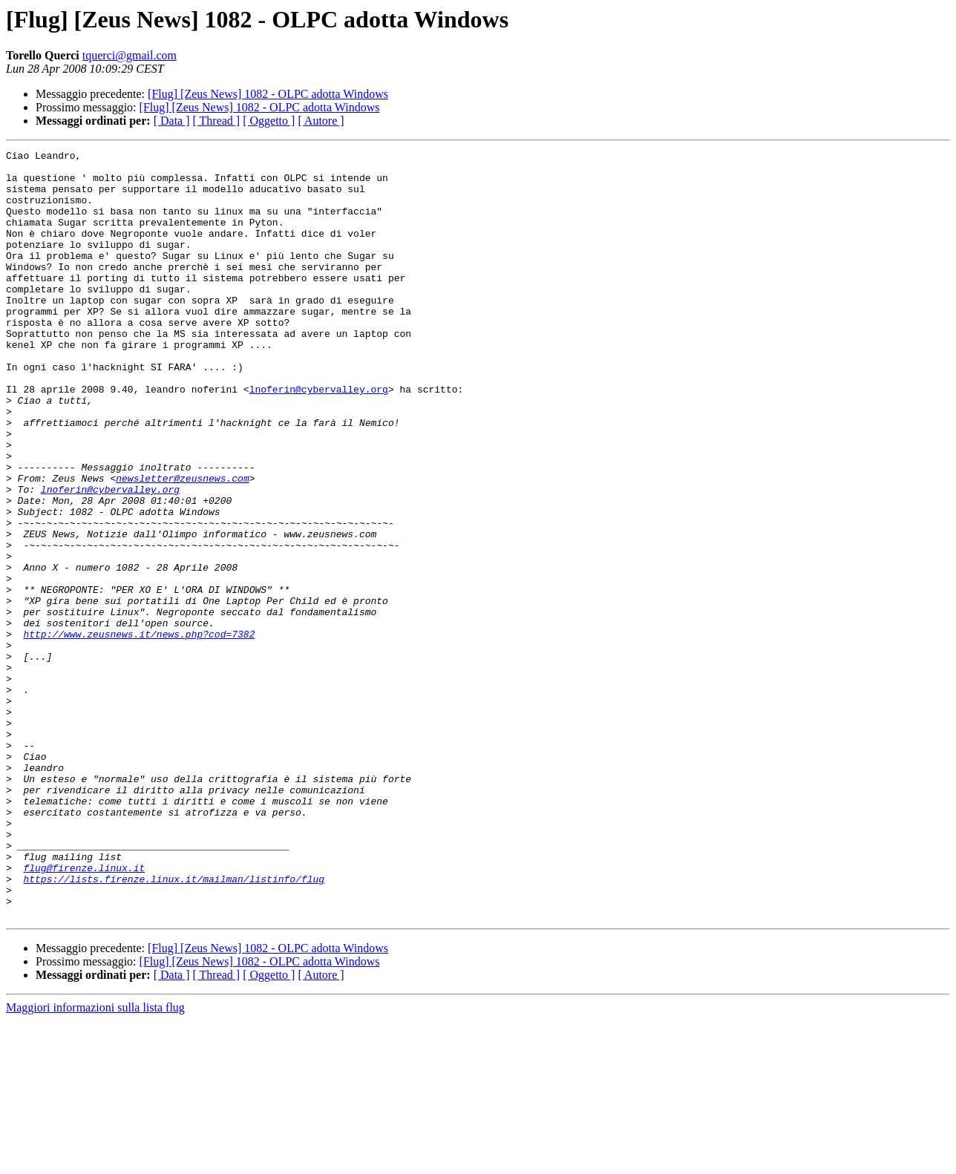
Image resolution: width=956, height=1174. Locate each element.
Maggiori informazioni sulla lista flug (95, 1161)
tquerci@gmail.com (129, 55)
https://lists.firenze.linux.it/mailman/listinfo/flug (173, 1025)
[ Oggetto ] (269, 120)
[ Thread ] (216, 120)
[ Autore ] (321, 120)
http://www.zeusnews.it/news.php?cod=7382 (139, 731)
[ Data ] (172, 120)
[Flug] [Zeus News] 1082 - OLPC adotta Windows (268, 94)
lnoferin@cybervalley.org (318, 438)
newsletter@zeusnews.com (182, 544)
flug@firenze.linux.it (84, 1012)
